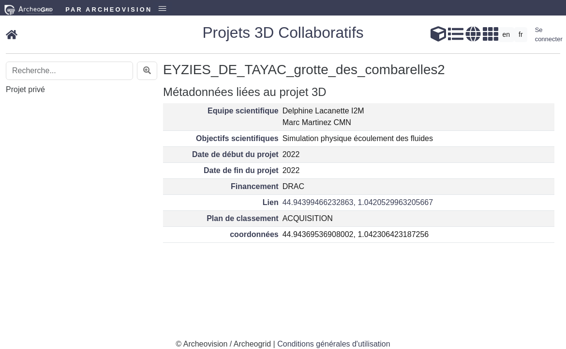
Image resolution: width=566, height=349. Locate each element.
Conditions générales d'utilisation (333, 344)
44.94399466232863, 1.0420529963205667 (358, 202)
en (506, 34)
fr (521, 34)
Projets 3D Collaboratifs (282, 32)
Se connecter (549, 34)
